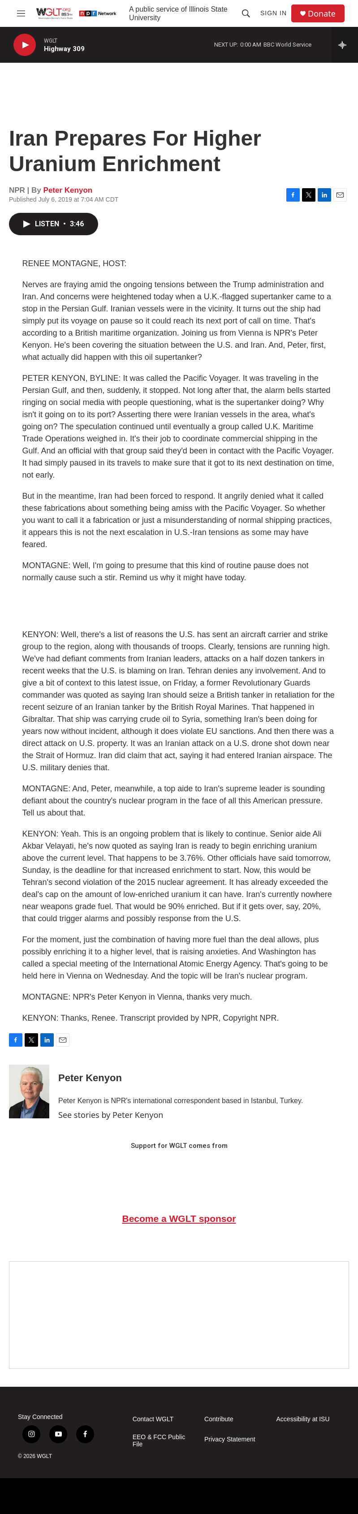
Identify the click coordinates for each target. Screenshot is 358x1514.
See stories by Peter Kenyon (110, 1114)
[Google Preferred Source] (179, 1315)
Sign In (273, 13)
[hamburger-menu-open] (20, 13)
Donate (322, 13)
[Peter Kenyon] (29, 1091)
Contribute (218, 1419)
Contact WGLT (153, 1419)
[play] (24, 45)
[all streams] (345, 45)
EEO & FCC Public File (159, 1441)
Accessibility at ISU (303, 1419)
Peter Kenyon (68, 190)
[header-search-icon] (245, 13)
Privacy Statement (229, 1439)
